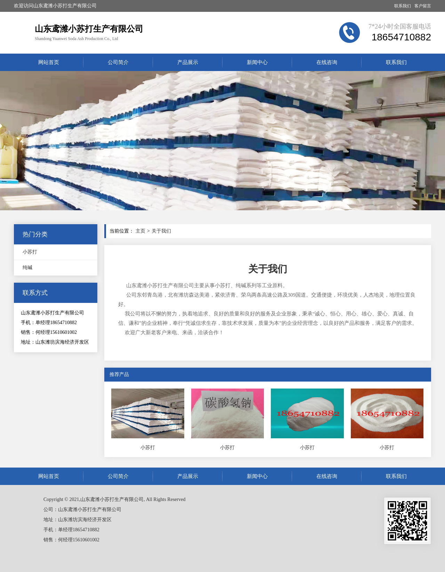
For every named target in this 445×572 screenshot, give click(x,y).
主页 (140, 231)
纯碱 (27, 267)
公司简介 (118, 62)
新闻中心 (257, 62)
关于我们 (161, 231)
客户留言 (422, 6)
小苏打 (30, 251)
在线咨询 (326, 62)
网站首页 (48, 62)
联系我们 (402, 6)
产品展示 (187, 62)
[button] (210, 196)
